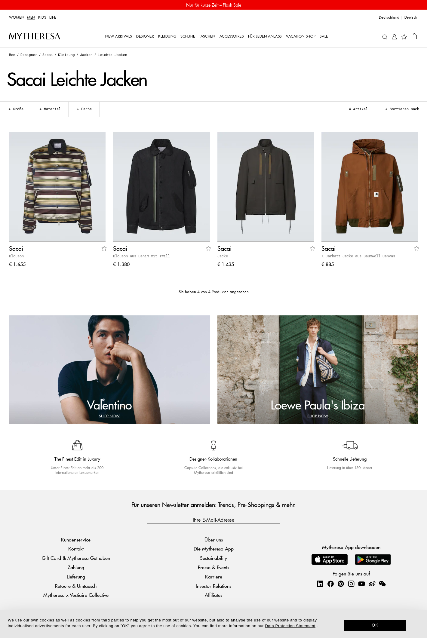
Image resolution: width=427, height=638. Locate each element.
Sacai (47, 54)
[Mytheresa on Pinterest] (340, 583)
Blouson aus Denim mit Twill (141, 255)
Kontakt (76, 548)
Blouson (16, 255)
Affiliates (213, 594)
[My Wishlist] (404, 36)
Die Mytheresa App (214, 548)
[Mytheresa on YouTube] (361, 583)
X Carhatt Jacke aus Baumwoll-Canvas (358, 255)
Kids (42, 17)
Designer (28, 54)
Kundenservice (76, 539)
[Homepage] (34, 36)
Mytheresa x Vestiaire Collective (76, 594)
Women (16, 17)
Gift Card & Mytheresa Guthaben (76, 557)
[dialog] (213, 624)
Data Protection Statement (290, 626)
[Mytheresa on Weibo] (372, 583)
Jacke (222, 255)
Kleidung (66, 54)
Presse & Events (213, 567)
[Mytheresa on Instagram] (351, 583)
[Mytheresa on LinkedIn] (320, 583)
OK (375, 625)
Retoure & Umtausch (76, 585)
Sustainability (213, 557)
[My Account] (394, 36)
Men (31, 17)
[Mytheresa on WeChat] (382, 583)
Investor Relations (213, 585)
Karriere (213, 576)
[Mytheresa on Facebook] (330, 583)
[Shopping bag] (414, 36)
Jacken (86, 54)
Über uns (213, 539)
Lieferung (76, 576)
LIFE (52, 17)
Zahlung (76, 567)
